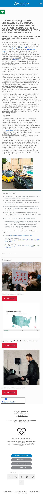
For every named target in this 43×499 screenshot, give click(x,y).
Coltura (16, 60)
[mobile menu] (40, 3)
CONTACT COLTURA (21, 456)
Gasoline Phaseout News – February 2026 (13, 388)
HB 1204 (29, 50)
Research (9, 131)
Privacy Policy (21, 460)
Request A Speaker (21, 468)
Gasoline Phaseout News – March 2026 (12, 294)
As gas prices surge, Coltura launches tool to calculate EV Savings (20, 341)
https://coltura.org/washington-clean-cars (20, 235)
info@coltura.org (21, 417)
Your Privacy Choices (15, 399)
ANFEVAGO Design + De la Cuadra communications (28, 492)
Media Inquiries (21, 464)
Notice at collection (8, 402)
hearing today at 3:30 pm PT (17, 48)
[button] (2, 12)
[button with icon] (10, 476)
